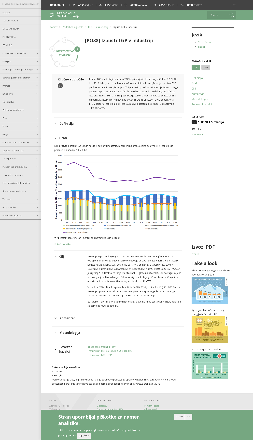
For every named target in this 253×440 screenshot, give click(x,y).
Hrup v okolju (9, 207)
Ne (188, 417)
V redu (179, 417)
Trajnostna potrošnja (12, 174)
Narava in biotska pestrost (15, 142)
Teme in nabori (10, 20)
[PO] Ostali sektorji (98, 27)
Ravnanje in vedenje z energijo (17, 69)
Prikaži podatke (62, 244)
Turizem (6, 199)
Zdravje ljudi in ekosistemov (16, 77)
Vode (5, 126)
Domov (6, 12)
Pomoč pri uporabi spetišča (110, 409)
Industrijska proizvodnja (14, 166)
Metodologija (200, 99)
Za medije (7, 45)
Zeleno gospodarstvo (13, 109)
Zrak (4, 118)
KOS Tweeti (198, 134)
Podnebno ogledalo (12, 215)
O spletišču (102, 405)
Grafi (194, 83)
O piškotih (84, 436)
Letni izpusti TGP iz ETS (99, 355)
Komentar (198, 94)
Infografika (8, 36)
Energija (6, 61)
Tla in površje (9, 158)
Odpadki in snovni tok (13, 150)
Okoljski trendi (10, 28)
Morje (5, 134)
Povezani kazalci (202, 104)
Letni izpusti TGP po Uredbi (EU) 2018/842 (109, 350)
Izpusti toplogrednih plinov (101, 346)
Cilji (194, 88)
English (202, 46)
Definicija (197, 78)
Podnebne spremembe (14, 53)
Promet (6, 85)
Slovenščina (204, 42)
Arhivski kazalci (151, 409)
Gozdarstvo (8, 101)
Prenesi (195, 254)
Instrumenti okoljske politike (16, 183)
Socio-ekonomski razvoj (14, 191)
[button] (234, 5)
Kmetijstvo (7, 93)
